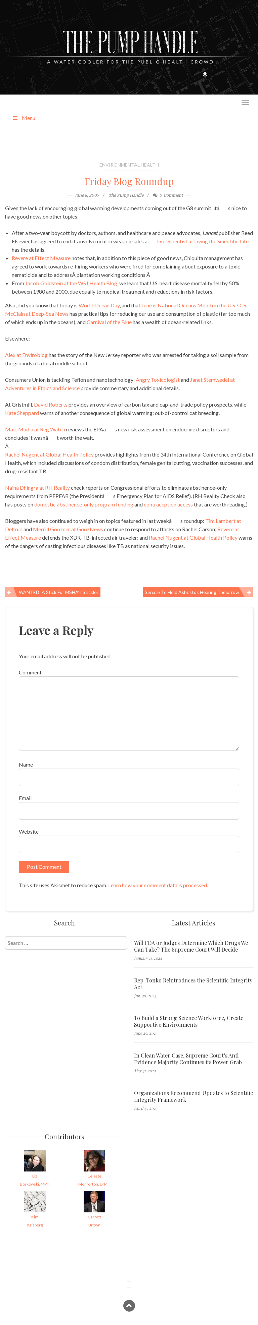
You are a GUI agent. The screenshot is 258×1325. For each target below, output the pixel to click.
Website (29, 831)
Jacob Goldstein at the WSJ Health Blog (71, 283)
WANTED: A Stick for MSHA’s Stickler (58, 592)
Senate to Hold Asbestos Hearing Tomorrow (192, 592)
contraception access (168, 504)
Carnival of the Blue (109, 322)
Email (25, 798)
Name (26, 764)
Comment (30, 672)
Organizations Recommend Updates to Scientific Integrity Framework (193, 1096)
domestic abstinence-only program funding (83, 504)
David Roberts (51, 404)
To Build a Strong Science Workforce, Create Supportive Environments (188, 1021)
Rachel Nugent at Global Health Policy (49, 454)
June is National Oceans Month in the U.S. (188, 305)
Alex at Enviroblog (26, 355)
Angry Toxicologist (158, 379)
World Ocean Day (99, 305)
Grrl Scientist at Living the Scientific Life (203, 241)
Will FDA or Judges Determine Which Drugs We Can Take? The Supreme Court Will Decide (191, 946)
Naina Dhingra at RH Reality (37, 487)
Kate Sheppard (22, 413)
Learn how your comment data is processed (157, 885)
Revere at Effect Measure (41, 258)
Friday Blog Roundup (129, 181)
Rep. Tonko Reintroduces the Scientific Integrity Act (193, 983)
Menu (23, 118)
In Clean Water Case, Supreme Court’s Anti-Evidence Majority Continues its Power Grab (188, 1059)
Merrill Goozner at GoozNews (68, 529)
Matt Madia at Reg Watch (35, 429)
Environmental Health (129, 165)
